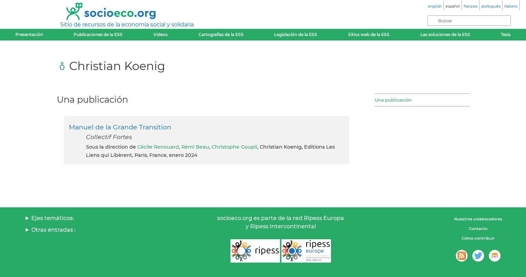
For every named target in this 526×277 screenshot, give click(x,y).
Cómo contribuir (478, 238)
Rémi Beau (195, 147)
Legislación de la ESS (295, 34)
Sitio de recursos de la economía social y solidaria (127, 24)
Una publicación (393, 100)
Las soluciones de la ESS (445, 34)
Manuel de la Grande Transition (120, 127)
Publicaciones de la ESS (98, 34)
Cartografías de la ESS (221, 34)
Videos (160, 34)
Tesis (506, 34)
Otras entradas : (53, 230)
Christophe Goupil (234, 147)
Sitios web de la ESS (368, 34)
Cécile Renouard (158, 147)
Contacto (478, 228)
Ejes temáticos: (52, 218)
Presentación (29, 34)
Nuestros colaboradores (478, 219)
